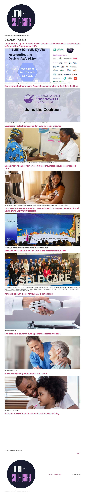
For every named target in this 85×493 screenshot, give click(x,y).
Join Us (50, 474)
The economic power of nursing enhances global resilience (33, 333)
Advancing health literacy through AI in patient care (29, 294)
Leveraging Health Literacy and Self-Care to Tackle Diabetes (33, 126)
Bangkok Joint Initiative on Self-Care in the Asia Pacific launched (35, 250)
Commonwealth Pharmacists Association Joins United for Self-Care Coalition (41, 86)
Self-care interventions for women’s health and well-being (32, 413)
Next (78, 453)
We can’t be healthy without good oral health (26, 373)
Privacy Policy (57, 474)
